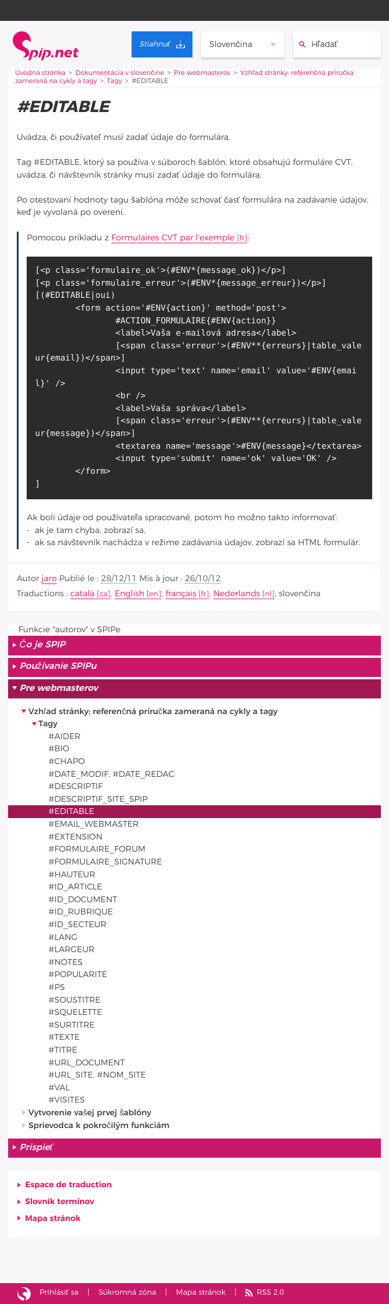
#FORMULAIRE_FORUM (97, 849)
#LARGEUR (71, 949)
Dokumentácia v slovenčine (119, 73)
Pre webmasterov (202, 73)
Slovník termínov (59, 1201)
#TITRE (63, 1050)
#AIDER (65, 736)
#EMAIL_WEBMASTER (94, 824)
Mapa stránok (53, 1218)
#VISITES (67, 1100)
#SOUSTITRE (75, 1000)
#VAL (59, 1087)
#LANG (63, 937)
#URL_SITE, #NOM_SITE (97, 1075)
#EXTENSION (76, 837)
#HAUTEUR (72, 874)
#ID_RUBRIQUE (81, 911)
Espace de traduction (68, 1184)
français (180, 593)
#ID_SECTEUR (78, 924)
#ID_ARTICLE (76, 886)
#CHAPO (67, 761)
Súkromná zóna (128, 1292)
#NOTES (66, 962)
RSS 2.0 (270, 1292)
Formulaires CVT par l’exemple (173, 237)
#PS (57, 987)
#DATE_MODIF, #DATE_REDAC (111, 774)
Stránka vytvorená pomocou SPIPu (24, 1294)
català (82, 593)
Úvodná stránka (40, 73)
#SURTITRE (72, 1025)
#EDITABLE (71, 811)
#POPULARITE (78, 974)
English (129, 593)
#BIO (59, 748)
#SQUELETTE (76, 1012)
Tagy (114, 81)
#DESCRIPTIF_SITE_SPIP (98, 799)
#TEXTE (64, 1037)
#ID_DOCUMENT (83, 899)
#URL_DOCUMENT (87, 1062)
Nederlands (236, 593)
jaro (49, 578)
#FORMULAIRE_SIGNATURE (105, 862)
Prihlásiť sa (58, 1292)
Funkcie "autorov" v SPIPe (70, 629)
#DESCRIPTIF (76, 786)
